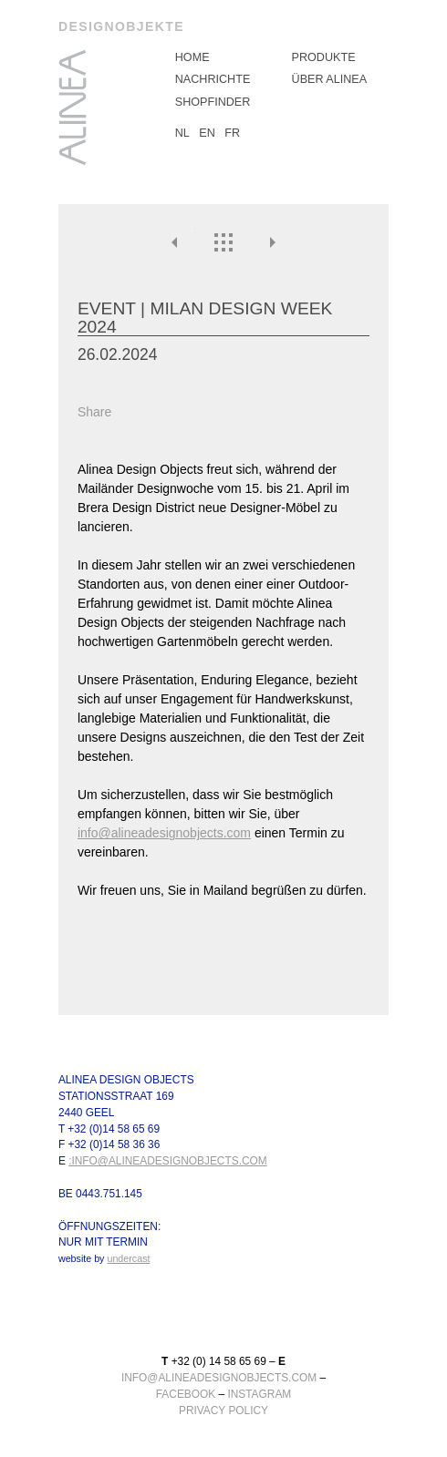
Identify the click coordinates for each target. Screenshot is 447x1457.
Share (94, 412)
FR (232, 133)
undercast (128, 1259)
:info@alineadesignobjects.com (167, 1161)
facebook (185, 1394)
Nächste (272, 242)
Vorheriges (176, 242)
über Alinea (330, 79)
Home (192, 57)
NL (182, 133)
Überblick (223, 242)
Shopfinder (213, 102)
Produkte (324, 57)
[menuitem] (224, 58)
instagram (259, 1394)
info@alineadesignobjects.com (164, 833)
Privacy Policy (223, 1410)
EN (207, 133)
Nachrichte (213, 79)
